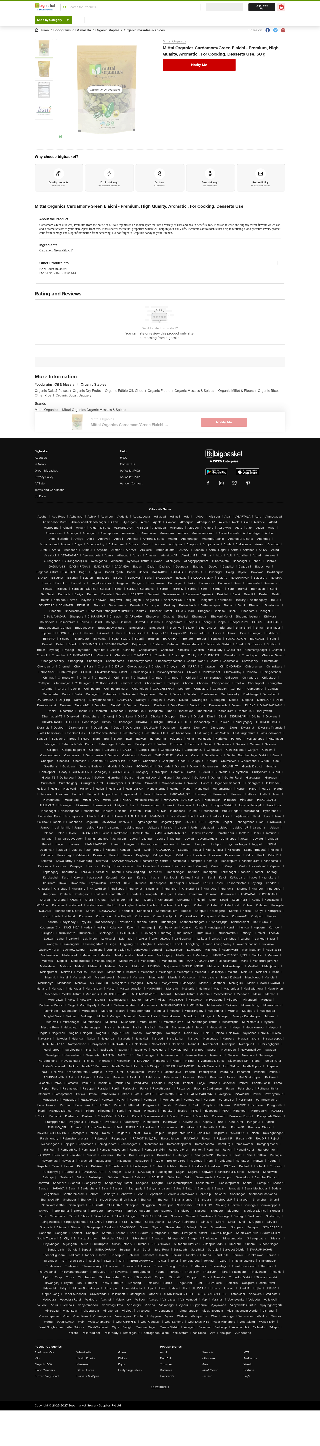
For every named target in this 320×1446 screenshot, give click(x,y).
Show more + (160, 1387)
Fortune (249, 1370)
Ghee (122, 1352)
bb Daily (40, 496)
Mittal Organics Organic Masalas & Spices (94, 410)
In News (40, 464)
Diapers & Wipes (87, 1376)
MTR (247, 1352)
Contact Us (127, 464)
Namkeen (83, 1364)
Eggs (121, 1364)
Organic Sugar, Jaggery (74, 395)
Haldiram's (167, 1376)
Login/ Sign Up (262, 7)
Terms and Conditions (49, 490)
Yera (205, 1364)
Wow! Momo (210, 1370)
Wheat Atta (83, 1352)
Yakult (248, 1364)
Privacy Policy (44, 477)
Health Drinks (85, 1358)
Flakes (122, 1358)
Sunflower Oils (45, 1352)
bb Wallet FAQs (130, 470)
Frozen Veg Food (47, 1376)
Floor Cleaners (45, 1370)
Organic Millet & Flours (237, 390)
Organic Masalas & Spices (195, 390)
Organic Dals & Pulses (53, 390)
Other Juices (85, 1370)
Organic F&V (43, 1364)
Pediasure (250, 1358)
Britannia (166, 1370)
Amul (163, 1352)
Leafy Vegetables (130, 1370)
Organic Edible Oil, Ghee (125, 390)
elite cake (208, 1358)
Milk (37, 1358)
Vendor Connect (131, 483)
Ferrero (207, 1376)
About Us (41, 458)
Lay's (247, 1376)
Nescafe (207, 1352)
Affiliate (40, 483)
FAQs (123, 458)
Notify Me (199, 65)
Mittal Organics (174, 41)
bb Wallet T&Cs (130, 477)
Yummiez (166, 1364)
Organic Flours (160, 390)
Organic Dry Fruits (88, 390)
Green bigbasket (46, 470)
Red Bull (166, 1358)
